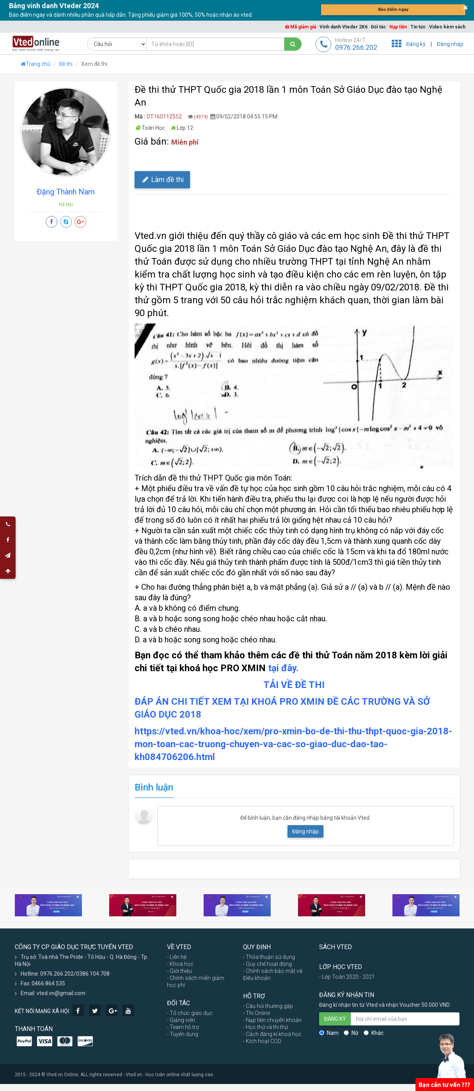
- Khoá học (180, 964)
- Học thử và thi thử (265, 1027)
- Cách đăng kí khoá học (272, 1034)
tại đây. (283, 668)
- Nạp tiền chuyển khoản (272, 1020)
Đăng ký (416, 44)
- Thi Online (256, 1013)
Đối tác (378, 27)
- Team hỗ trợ (183, 1027)
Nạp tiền (398, 27)
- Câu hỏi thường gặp (268, 1006)
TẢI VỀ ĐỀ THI (294, 684)
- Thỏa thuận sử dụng (269, 957)
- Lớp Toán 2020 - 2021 (347, 977)
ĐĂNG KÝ (335, 1019)
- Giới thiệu (179, 971)
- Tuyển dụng (182, 1034)
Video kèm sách (447, 27)
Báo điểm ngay (393, 9)
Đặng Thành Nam (66, 191)
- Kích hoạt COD (262, 1041)
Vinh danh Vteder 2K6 (343, 27)
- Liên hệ (176, 957)
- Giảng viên (181, 1020)
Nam (329, 1033)
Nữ (351, 1033)
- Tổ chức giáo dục (190, 1013)
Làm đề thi (162, 179)
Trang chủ (35, 64)
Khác (373, 1033)
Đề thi (66, 64)
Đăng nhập (450, 44)
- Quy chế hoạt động (267, 964)
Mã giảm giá (300, 27)
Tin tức (418, 27)
